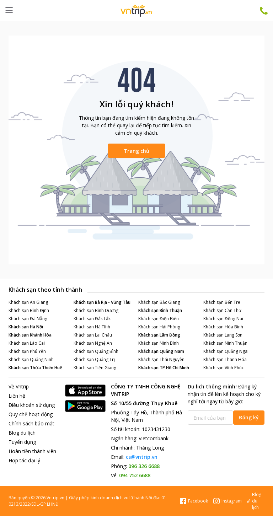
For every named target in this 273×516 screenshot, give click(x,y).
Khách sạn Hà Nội (26, 327)
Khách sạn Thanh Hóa (225, 359)
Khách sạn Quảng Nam (161, 351)
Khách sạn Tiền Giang (95, 368)
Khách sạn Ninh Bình (158, 343)
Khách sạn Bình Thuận (160, 310)
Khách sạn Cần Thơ (222, 310)
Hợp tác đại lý (24, 460)
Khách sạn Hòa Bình (223, 327)
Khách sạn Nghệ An (93, 343)
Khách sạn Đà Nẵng (28, 319)
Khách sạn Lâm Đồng (159, 335)
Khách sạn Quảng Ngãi (225, 351)
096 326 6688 (144, 466)
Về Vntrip (19, 386)
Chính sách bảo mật (31, 423)
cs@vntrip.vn (141, 456)
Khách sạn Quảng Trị (94, 359)
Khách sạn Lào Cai (27, 343)
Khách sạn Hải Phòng (159, 327)
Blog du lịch (22, 432)
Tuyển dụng (22, 442)
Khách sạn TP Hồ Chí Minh (163, 368)
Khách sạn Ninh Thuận (225, 343)
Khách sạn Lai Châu (93, 335)
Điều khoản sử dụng (32, 405)
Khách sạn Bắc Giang (159, 302)
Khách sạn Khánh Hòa (30, 335)
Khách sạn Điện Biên (158, 319)
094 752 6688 (134, 475)
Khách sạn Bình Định (29, 310)
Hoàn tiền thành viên (32, 451)
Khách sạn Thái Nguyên (161, 359)
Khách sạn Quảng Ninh (31, 359)
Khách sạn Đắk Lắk (92, 319)
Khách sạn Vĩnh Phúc (223, 368)
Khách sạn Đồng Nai (223, 319)
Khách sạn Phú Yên (27, 351)
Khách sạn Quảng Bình (96, 351)
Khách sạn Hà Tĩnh (92, 327)
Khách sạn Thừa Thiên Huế (35, 368)
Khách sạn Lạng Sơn (222, 335)
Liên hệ (17, 395)
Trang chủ (136, 150)
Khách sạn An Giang (28, 302)
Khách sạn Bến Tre (221, 302)
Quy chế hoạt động (31, 414)
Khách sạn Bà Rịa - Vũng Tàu (102, 302)
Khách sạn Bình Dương (96, 310)
